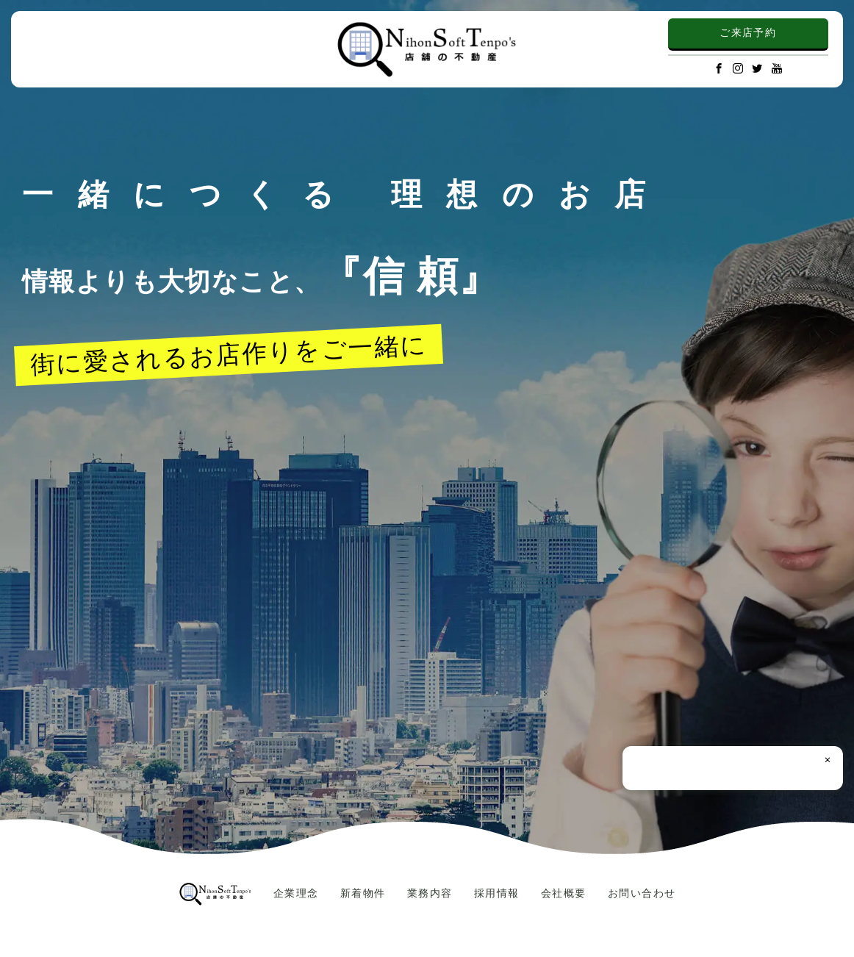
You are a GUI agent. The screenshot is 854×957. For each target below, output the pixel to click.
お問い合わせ (641, 893)
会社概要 (563, 893)
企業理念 (296, 893)
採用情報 (497, 893)
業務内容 (430, 893)
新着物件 (363, 893)
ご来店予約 (748, 32)
